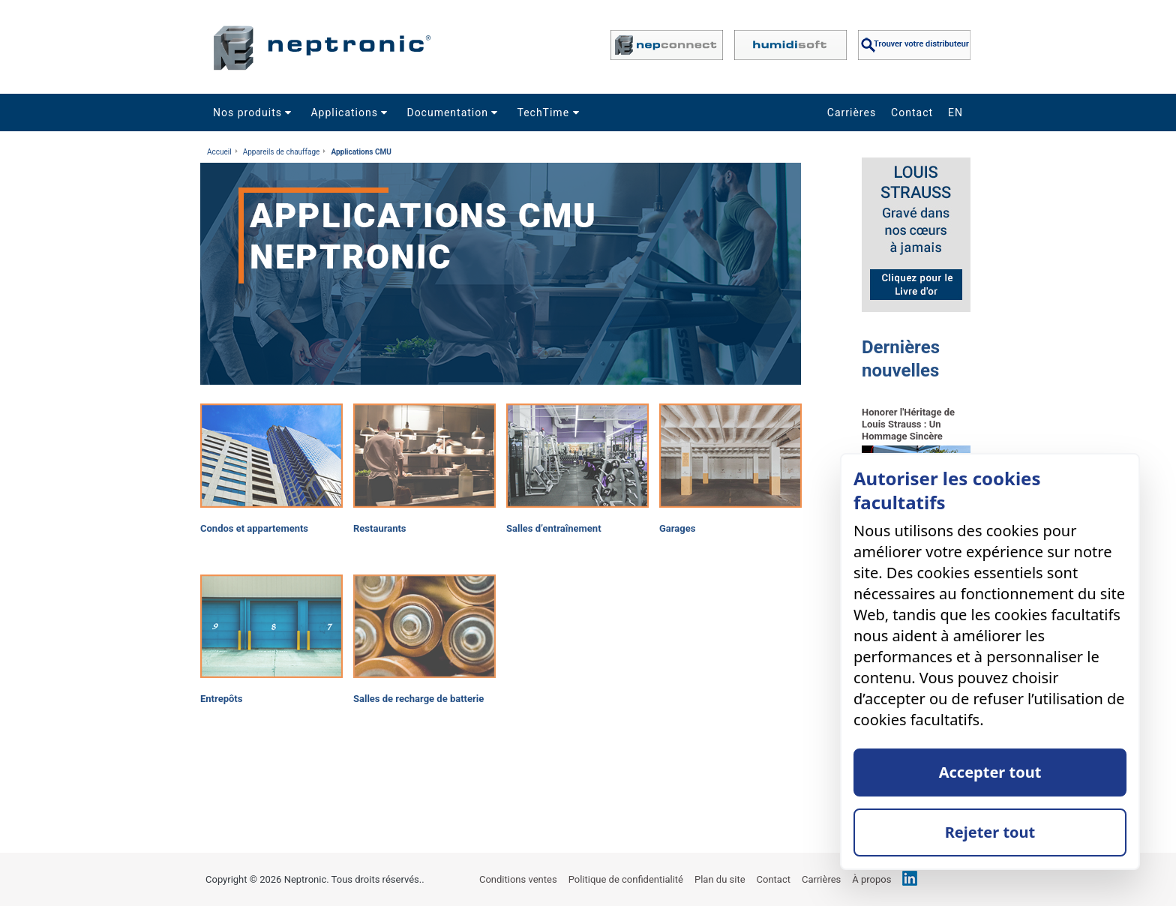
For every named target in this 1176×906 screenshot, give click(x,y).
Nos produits (254, 112)
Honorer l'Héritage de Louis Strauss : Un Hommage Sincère (908, 423)
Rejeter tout (990, 832)
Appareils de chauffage (281, 152)
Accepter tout (990, 772)
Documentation (454, 112)
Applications (351, 112)
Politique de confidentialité (625, 879)
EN (955, 112)
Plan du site (720, 879)
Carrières (851, 112)
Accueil (219, 152)
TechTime (550, 112)
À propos (871, 879)
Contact (912, 112)
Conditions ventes (518, 879)
